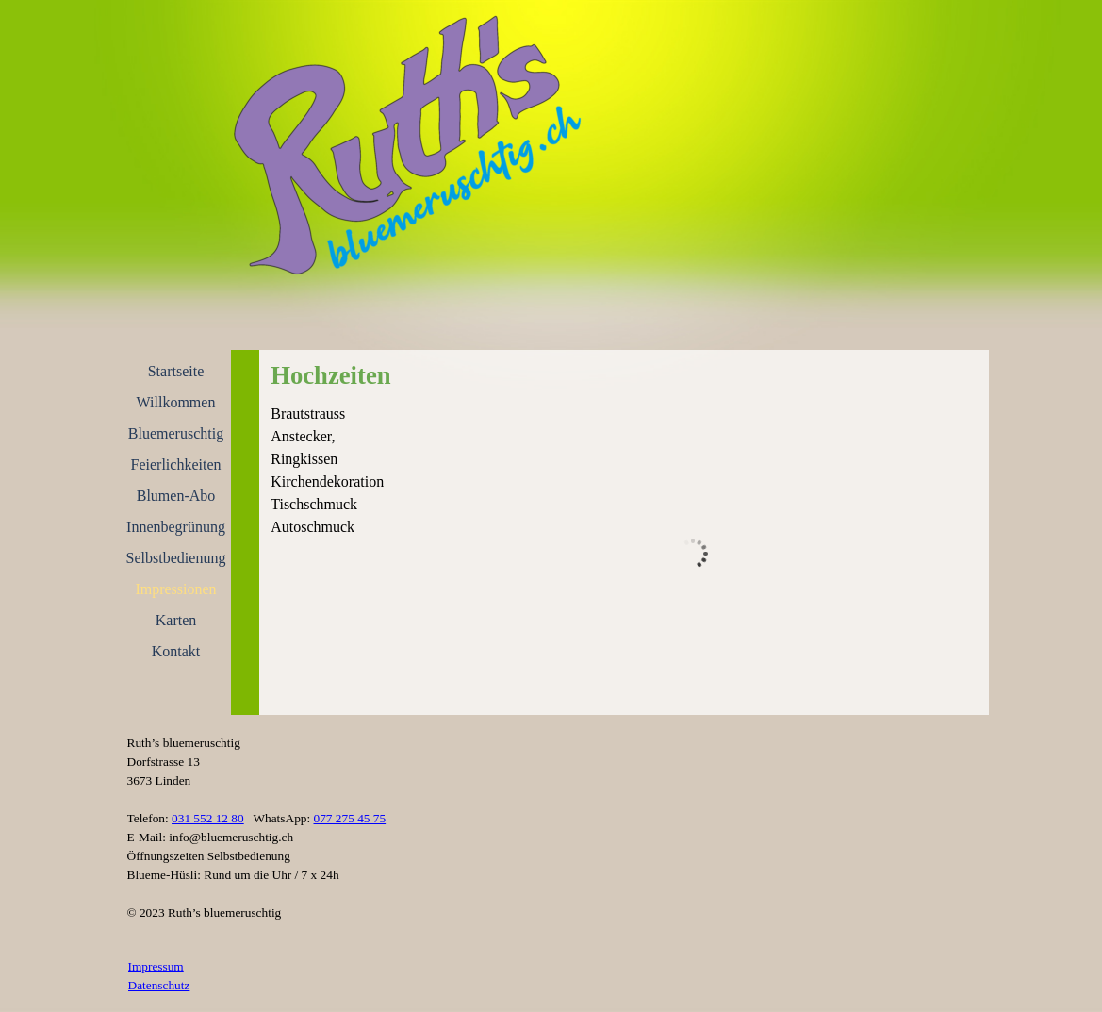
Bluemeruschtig (175, 433)
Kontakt (176, 651)
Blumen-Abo (176, 496)
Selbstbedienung (176, 558)
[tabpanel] (336, 471)
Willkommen (176, 402)
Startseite (176, 371)
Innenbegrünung (175, 527)
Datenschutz (159, 985)
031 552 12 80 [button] (208, 818)
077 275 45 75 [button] (350, 818)
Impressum (156, 966)
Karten (176, 620)
